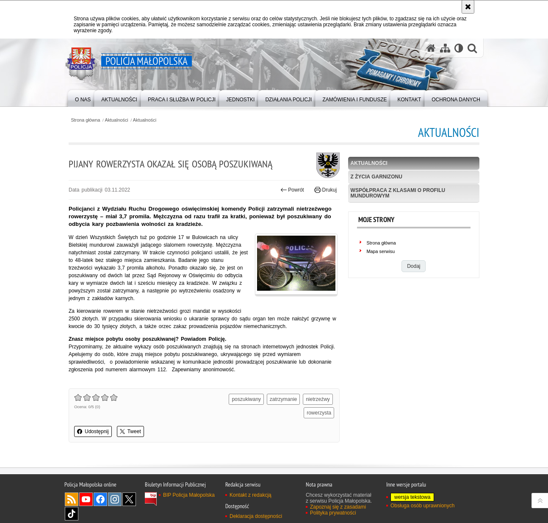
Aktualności (116, 120)
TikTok (71, 513)
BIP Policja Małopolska (189, 495)
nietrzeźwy (318, 399)
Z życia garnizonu (376, 177)
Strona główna (85, 120)
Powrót (292, 189)
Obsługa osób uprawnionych (422, 506)
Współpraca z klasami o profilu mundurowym (398, 193)
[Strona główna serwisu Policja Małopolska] (431, 48)
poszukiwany (246, 399)
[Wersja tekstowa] (458, 48)
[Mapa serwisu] (445, 48)
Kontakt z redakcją (250, 495)
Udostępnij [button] (93, 431)
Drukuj (325, 189)
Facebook (100, 499)
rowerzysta (319, 413)
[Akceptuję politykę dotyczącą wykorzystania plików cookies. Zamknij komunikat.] (468, 7)
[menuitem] (82, 98)
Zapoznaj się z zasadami (338, 507)
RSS (71, 499)
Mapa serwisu (381, 251)
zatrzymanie (283, 399)
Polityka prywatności (333, 513)
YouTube (86, 499)
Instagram (115, 499)
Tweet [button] (130, 431)
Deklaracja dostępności (256, 516)
